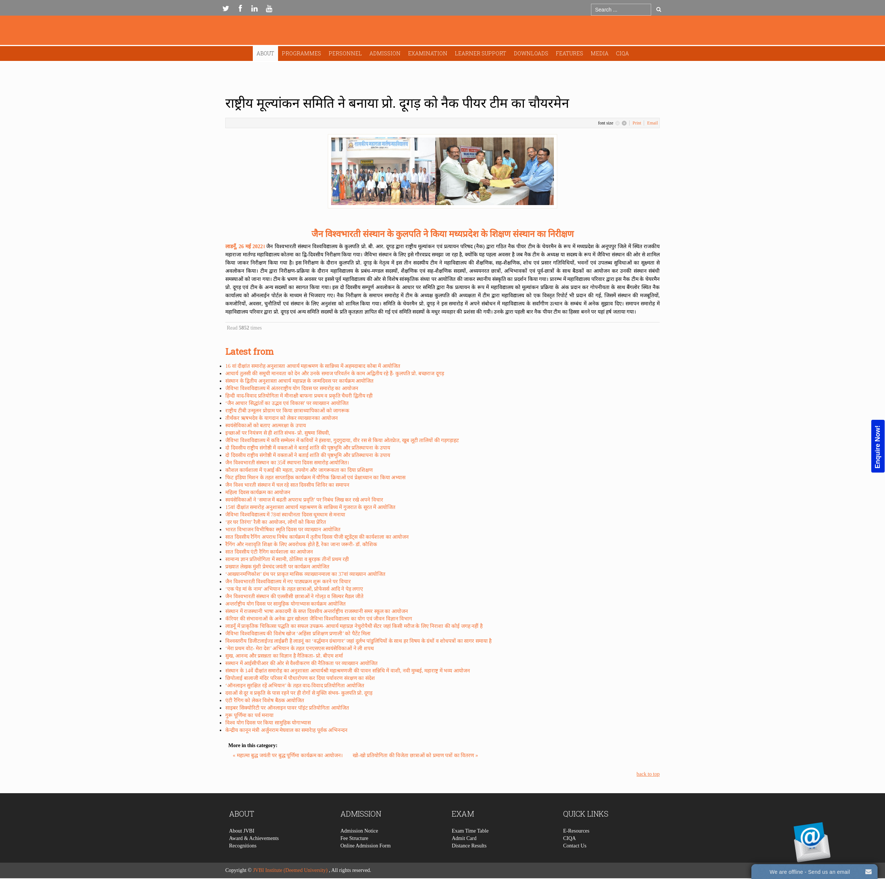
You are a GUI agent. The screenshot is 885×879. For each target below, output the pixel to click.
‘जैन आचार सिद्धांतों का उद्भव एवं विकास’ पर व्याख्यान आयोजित (287, 403)
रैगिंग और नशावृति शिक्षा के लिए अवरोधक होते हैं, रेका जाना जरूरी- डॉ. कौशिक (301, 544)
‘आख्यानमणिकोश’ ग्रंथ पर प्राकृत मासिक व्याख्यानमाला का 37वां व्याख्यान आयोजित (305, 574)
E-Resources (576, 852)
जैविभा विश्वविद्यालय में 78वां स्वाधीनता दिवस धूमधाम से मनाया (285, 515)
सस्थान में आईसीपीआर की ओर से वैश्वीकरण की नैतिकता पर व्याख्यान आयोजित (301, 663)
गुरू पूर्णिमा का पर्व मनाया (249, 715)
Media (599, 53)
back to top (648, 774)
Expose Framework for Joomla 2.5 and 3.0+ (442, 32)
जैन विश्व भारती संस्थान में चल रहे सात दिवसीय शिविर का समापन (287, 485)
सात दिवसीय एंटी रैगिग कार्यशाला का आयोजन (269, 552)
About (265, 53)
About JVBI (241, 852)
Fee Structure (354, 860)
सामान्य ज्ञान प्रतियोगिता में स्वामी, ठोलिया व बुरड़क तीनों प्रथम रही (287, 559)
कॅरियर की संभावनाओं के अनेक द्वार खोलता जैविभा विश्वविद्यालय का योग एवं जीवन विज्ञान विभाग (318, 619)
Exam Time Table (470, 852)
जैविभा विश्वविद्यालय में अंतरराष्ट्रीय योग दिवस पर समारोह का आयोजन (291, 388)
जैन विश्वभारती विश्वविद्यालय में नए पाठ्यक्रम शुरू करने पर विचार (288, 581)
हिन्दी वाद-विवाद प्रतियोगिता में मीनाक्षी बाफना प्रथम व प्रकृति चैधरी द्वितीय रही (299, 396)
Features (569, 53)
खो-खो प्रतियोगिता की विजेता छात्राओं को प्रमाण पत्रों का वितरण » (415, 755)
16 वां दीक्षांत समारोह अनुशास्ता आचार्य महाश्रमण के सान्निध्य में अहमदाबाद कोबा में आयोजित (312, 366)
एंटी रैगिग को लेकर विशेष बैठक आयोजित (264, 700)
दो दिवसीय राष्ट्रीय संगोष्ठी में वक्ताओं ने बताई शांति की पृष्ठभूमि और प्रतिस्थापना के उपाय (307, 448)
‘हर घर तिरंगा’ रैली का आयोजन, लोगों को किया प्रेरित (275, 522)
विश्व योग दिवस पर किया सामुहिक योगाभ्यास (268, 723)
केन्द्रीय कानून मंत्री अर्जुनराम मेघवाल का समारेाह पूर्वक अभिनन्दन (286, 730)
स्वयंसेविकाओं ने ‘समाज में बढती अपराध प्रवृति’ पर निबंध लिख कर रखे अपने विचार (304, 500)
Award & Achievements (254, 860)
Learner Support (480, 53)
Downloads (531, 53)
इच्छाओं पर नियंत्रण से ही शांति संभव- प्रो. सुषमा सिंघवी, (277, 433)
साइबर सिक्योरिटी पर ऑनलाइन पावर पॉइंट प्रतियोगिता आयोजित (287, 708)
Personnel (345, 53)
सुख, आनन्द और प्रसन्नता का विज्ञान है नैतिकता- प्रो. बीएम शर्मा (284, 656)
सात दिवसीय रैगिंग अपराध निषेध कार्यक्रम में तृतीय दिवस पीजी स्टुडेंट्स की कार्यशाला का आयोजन (317, 537)
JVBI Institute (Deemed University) (290, 870)
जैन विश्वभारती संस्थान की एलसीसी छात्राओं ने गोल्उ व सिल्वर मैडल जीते (294, 596)
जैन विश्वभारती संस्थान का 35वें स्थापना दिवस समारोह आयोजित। (287, 463)
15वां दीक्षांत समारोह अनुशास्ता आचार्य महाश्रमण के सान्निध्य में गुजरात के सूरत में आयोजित (310, 507)
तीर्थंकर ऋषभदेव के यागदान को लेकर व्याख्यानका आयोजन (281, 418)
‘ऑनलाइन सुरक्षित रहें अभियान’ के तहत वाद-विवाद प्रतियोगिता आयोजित (294, 685)
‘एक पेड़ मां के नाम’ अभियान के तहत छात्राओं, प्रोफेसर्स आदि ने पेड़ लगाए (294, 589)
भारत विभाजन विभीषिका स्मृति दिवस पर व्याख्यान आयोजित (282, 529)
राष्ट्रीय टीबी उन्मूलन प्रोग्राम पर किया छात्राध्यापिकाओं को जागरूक (287, 410)
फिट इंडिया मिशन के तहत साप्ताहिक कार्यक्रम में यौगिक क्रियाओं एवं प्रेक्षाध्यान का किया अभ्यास (315, 477)
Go (658, 9)
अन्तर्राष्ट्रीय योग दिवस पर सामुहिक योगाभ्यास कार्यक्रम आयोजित (285, 604)
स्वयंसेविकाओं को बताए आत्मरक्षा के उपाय (265, 425)
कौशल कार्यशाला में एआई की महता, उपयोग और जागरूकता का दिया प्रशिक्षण (299, 470)
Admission (385, 53)
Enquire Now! (877, 446)
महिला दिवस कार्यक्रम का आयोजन (257, 492)
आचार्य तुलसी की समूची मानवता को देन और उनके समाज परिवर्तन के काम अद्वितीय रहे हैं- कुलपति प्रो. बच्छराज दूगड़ (334, 373)
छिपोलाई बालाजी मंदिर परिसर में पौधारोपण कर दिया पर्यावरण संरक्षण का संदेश (300, 678)
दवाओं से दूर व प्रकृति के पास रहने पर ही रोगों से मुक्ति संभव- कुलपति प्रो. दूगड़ (298, 693)
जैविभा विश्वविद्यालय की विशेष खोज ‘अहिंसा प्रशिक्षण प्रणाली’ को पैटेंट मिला (297, 633)
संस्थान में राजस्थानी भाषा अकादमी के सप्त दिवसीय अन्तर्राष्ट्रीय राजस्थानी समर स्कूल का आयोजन (316, 611)
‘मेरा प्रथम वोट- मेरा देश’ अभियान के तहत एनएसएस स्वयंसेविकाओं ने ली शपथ (299, 648)
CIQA (622, 53)
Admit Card (464, 860)
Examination (427, 53)
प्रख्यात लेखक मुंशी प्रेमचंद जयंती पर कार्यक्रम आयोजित (277, 567)
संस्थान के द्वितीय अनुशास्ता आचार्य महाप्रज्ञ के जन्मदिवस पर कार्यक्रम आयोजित (299, 381)
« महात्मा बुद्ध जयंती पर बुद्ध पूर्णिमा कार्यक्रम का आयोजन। (288, 755)
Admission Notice (359, 852)
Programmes (301, 53)
